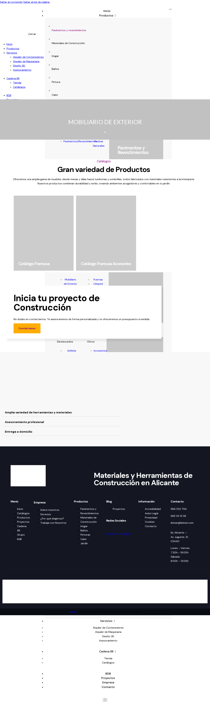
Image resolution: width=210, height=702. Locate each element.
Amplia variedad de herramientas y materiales (38, 412)
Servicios (108, 621)
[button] (61, 413)
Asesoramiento (108, 640)
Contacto (108, 687)
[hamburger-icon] (170, 9)
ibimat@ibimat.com (182, 523)
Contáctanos (27, 328)
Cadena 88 (108, 651)
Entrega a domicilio (18, 432)
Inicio (106, 11)
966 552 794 (179, 509)
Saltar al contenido (11, 2)
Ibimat (73, 611)
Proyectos (108, 678)
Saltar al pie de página (36, 2)
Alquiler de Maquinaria (108, 632)
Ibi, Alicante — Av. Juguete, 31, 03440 (179, 537)
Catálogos (108, 662)
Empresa (108, 682)
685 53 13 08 (178, 516)
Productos (108, 15)
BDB (108, 673)
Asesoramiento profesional (24, 422)
